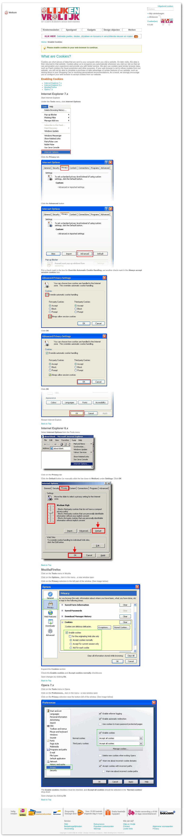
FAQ (66, 824)
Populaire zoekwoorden (104, 826)
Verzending (69, 829)
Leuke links (128, 829)
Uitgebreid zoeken (165, 6)
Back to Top (46, 424)
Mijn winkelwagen (156, 13)
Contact (126, 826)
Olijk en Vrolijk (129, 824)
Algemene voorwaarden (163, 826)
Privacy (156, 829)
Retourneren (99, 824)
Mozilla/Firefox (50, 87)
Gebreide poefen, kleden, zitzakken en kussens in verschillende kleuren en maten (91, 36)
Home (43, 42)
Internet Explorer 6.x (53, 85)
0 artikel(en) (153, 21)
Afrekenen (153, 17)
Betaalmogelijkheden (73, 826)
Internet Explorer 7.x (53, 83)
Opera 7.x (48, 89)
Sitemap (97, 829)
